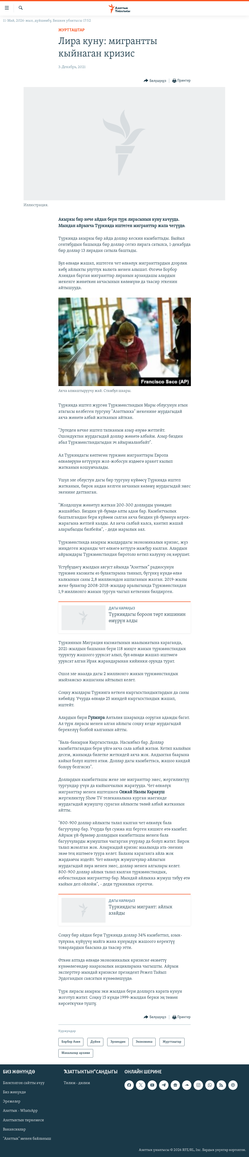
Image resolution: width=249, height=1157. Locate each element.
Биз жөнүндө (14, 1092)
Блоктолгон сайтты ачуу (23, 1083)
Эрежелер (11, 1102)
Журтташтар (71, 30)
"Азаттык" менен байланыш (27, 1138)
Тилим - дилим (77, 1083)
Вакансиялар (14, 1129)
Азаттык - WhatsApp (20, 1111)
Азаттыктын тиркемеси (23, 1120)
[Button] (155, 81)
